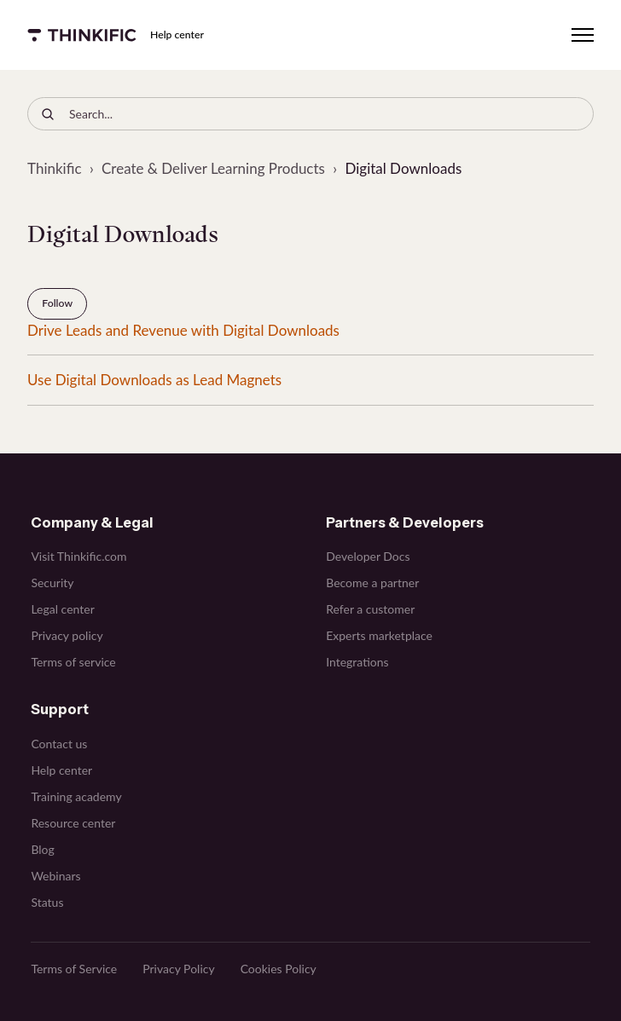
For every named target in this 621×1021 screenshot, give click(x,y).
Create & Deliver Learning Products (213, 168)
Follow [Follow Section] (57, 303)
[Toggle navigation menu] (583, 34)
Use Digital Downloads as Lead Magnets (154, 380)
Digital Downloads (403, 168)
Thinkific (54, 168)
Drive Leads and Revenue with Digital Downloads (183, 330)
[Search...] (310, 113)
